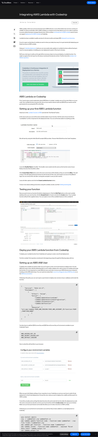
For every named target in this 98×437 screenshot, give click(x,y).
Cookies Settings (64, 434)
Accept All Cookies (85, 434)
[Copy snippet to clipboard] (76, 285)
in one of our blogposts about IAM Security (64, 272)
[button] (16, 2)
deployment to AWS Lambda (33, 34)
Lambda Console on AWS (35, 112)
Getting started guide (65, 184)
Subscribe (75, 22)
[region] (49, 434)
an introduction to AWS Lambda (62, 32)
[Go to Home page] (6, 2)
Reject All (75, 434)
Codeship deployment (30, 48)
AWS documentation (26, 273)
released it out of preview (68, 38)
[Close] (95, 434)
